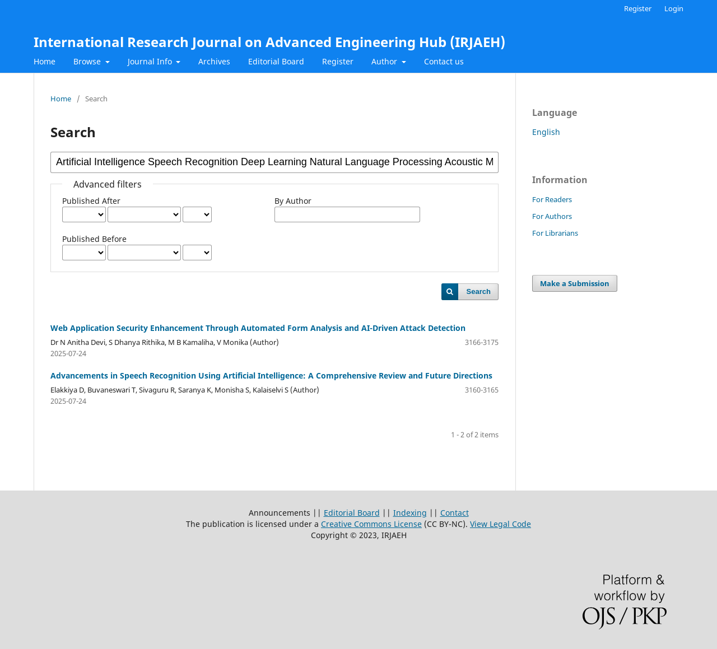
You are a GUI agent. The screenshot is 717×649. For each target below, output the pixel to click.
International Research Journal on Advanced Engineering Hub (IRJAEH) (269, 41)
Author (385, 61)
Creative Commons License (371, 524)
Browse (88, 61)
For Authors (552, 216)
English (546, 132)
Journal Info (151, 61)
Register (337, 61)
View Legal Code (500, 524)
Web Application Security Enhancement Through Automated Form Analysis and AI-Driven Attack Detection (257, 328)
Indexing (410, 512)
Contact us (444, 61)
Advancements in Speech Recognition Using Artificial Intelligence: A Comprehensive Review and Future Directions (271, 375)
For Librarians (555, 233)
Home (44, 61)
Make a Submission (574, 283)
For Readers (552, 199)
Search (479, 291)
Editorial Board (276, 61)
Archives (214, 61)
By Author (292, 200)
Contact (454, 512)
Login (673, 8)
